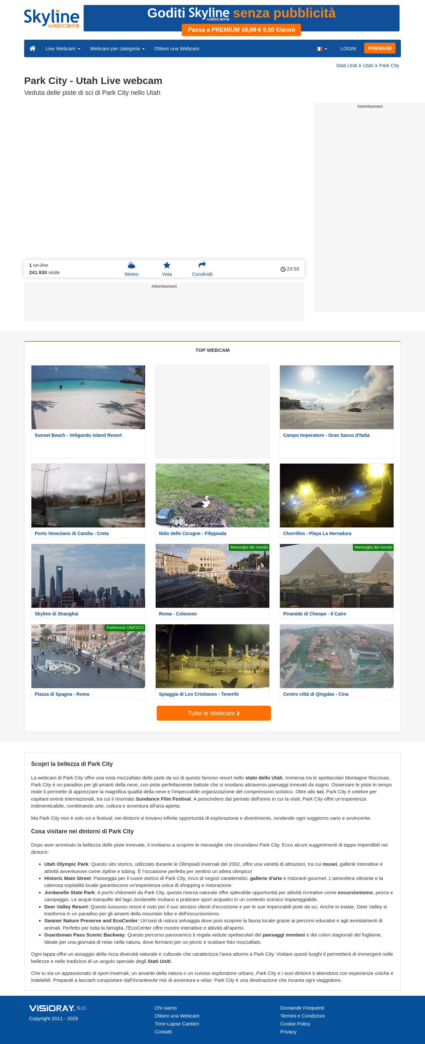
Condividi (202, 268)
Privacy (288, 1031)
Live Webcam (63, 48)
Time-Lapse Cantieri (177, 1023)
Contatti (163, 1031)
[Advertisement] (164, 306)
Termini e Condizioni (302, 1016)
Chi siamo (166, 1008)
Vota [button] (167, 268)
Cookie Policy (295, 1023)
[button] (321, 48)
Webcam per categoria (117, 48)
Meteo (131, 268)
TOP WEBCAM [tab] (212, 350)
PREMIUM (380, 48)
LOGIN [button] (348, 48)
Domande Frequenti (302, 1008)
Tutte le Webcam (214, 713)
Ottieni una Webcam (177, 48)
